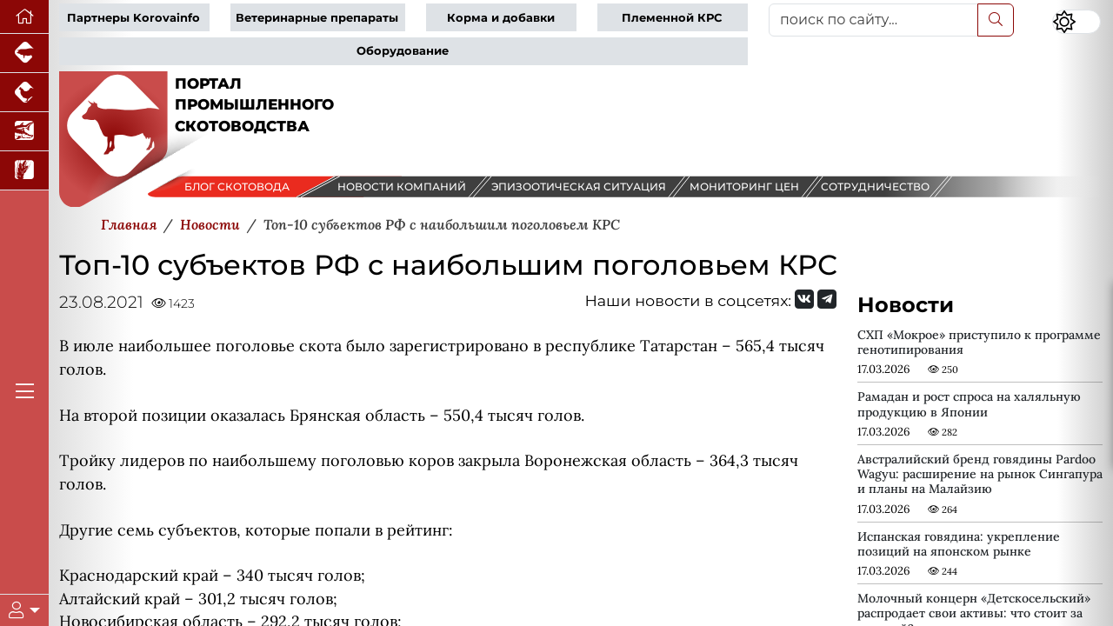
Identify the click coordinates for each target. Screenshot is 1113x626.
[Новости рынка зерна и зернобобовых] (24, 170)
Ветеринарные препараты (317, 17)
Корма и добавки (501, 17)
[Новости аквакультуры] (24, 131)
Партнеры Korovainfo (133, 17)
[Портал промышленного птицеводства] (24, 92)
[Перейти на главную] (24, 17)
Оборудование (403, 50)
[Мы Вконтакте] (804, 299)
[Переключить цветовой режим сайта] (1076, 22)
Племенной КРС (672, 17)
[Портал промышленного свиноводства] (24, 53)
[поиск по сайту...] (873, 20)
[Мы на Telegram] (826, 299)
